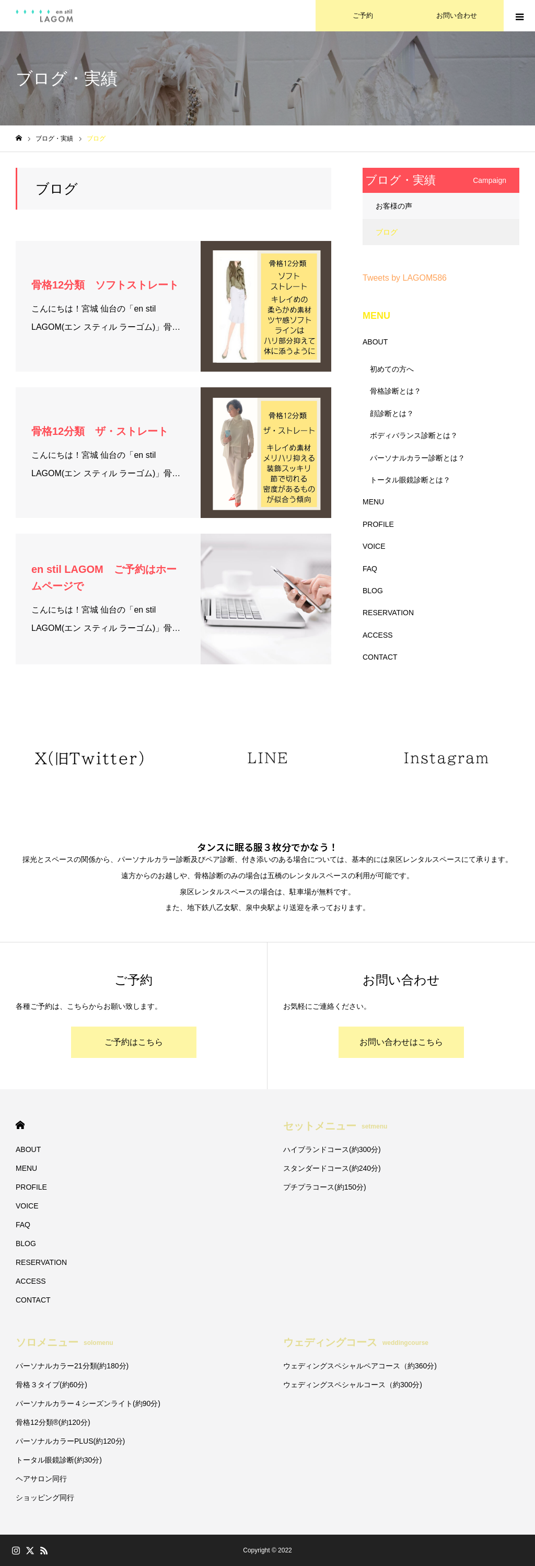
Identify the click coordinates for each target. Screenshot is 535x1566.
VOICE (374, 546)
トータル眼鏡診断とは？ (410, 480)
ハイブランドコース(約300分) (332, 1149)
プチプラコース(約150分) (324, 1187)
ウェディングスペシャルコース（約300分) (352, 1384)
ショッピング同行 (45, 1497)
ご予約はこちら (133, 1042)
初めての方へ (392, 369)
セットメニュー (335, 1126)
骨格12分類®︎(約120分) (53, 1422)
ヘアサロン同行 (41, 1479)
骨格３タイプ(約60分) (51, 1384)
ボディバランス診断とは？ (414, 435)
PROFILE (378, 524)
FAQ (370, 569)
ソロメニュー (64, 1342)
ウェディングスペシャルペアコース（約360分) (360, 1366)
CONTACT (380, 657)
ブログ (387, 232)
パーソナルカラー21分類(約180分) (72, 1366)
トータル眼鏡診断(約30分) (59, 1460)
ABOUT (375, 342)
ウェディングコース (355, 1342)
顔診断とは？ (392, 413)
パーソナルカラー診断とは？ (417, 458)
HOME (20, 1125)
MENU (373, 502)
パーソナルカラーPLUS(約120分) (70, 1441)
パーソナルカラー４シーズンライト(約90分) (88, 1403)
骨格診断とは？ (395, 391)
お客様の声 (394, 206)
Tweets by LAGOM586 (405, 277)
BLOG (373, 590)
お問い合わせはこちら (401, 1042)
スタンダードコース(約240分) (332, 1168)
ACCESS (378, 635)
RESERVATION (388, 612)
